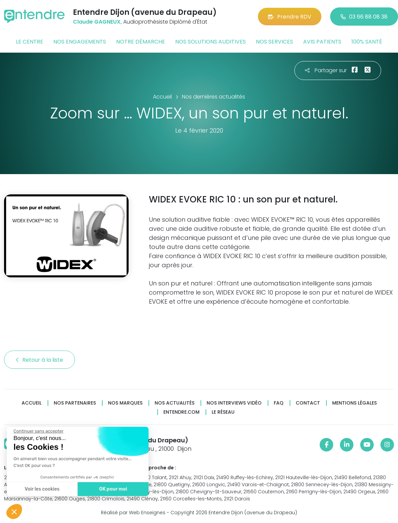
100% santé (366, 42)
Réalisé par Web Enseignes (133, 512)
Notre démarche (140, 42)
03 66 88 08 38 (364, 17)
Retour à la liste (39, 360)
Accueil (32, 403)
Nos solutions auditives (210, 42)
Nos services (274, 42)
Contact (308, 403)
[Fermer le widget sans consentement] (38, 431)
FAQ (279, 403)
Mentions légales (354, 403)
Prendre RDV (289, 17)
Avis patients (322, 42)
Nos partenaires (75, 403)
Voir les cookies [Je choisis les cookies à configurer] (41, 489)
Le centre (29, 42)
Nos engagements (79, 42)
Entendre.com (181, 412)
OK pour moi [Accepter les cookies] (113, 489)
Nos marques (125, 403)
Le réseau (223, 412)
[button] (14, 511)
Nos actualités (174, 403)
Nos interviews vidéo (234, 403)
